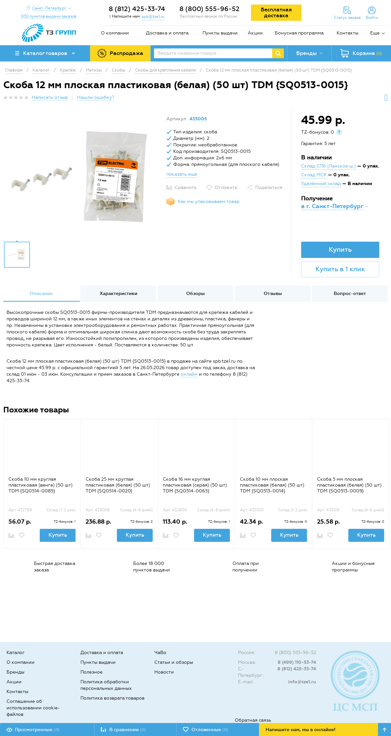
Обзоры (195, 293)
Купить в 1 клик (340, 269)
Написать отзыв (50, 97)
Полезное (91, 672)
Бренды (15, 672)
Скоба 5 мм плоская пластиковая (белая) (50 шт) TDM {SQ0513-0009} (349, 485)
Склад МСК (314, 175)
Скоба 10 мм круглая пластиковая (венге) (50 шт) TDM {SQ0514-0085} (40, 485)
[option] (82, 177)
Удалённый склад (321, 183)
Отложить (226, 187)
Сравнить (186, 187)
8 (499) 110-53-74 (297, 662)
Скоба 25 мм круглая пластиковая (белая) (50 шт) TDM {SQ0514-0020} (118, 485)
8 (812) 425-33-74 (137, 9)
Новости (164, 672)
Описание (41, 293)
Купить (340, 249)
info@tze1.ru (302, 682)
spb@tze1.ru (153, 16)
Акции (255, 33)
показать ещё (181, 174)
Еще (375, 33)
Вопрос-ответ (350, 293)
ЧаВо (160, 652)
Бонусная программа (299, 33)
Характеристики (118, 293)
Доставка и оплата (167, 33)
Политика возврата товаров (112, 698)
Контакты (347, 33)
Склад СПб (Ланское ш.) (328, 166)
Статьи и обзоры (173, 662)
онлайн (189, 374)
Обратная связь (253, 720)
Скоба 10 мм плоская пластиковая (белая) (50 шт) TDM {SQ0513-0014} (272, 485)
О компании (115, 33)
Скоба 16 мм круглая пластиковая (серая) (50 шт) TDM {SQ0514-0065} (195, 485)
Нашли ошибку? (95, 97)
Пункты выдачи (220, 33)
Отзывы (273, 293)
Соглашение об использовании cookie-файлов (33, 708)
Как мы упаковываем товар (209, 201)
